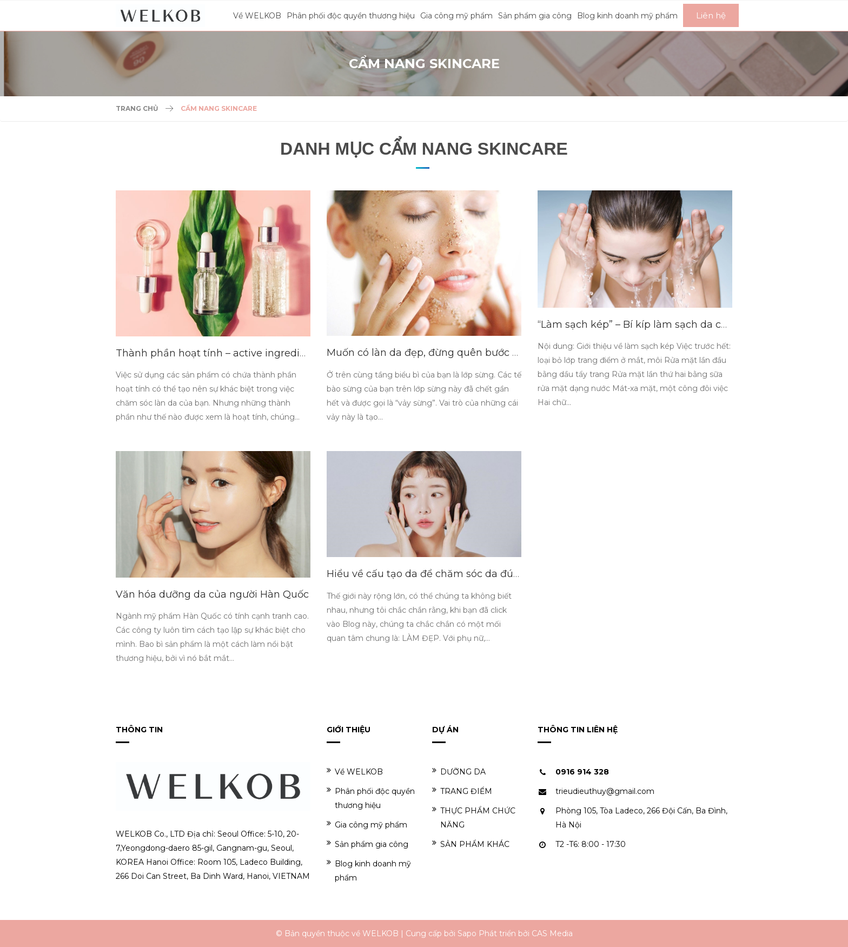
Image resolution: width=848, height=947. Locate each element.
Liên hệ (711, 15)
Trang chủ (137, 108)
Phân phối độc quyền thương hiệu (371, 798)
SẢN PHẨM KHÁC (470, 844)
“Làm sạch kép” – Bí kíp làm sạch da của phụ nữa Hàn (669, 324)
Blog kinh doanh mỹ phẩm (369, 870)
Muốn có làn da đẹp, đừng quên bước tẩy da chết (447, 353)
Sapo (467, 933)
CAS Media (552, 933)
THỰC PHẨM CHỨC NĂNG (473, 817)
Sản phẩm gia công (367, 844)
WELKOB (380, 933)
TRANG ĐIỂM (462, 791)
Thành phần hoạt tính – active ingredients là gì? (232, 353)
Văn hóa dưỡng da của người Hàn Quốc (212, 594)
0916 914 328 (582, 772)
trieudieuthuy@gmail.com (604, 791)
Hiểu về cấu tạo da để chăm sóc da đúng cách (439, 574)
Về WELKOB (355, 771)
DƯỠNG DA (459, 771)
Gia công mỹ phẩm (367, 824)
